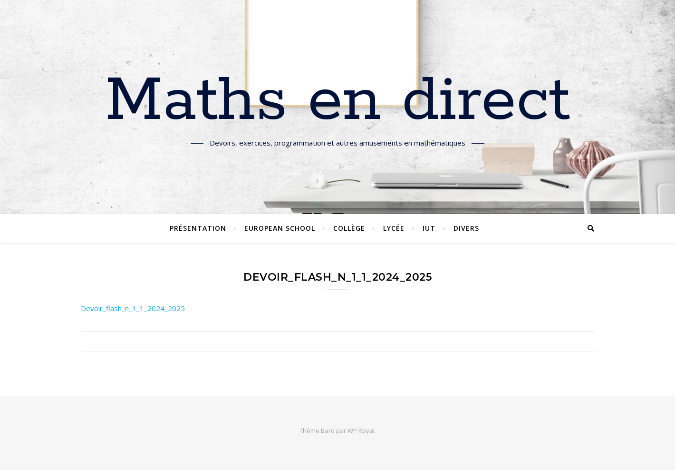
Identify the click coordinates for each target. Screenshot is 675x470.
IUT (429, 228)
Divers (466, 228)
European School (279, 228)
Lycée (394, 228)
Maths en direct (337, 101)
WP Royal (361, 430)
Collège (349, 228)
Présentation (198, 228)
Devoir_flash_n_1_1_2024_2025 (133, 308)
